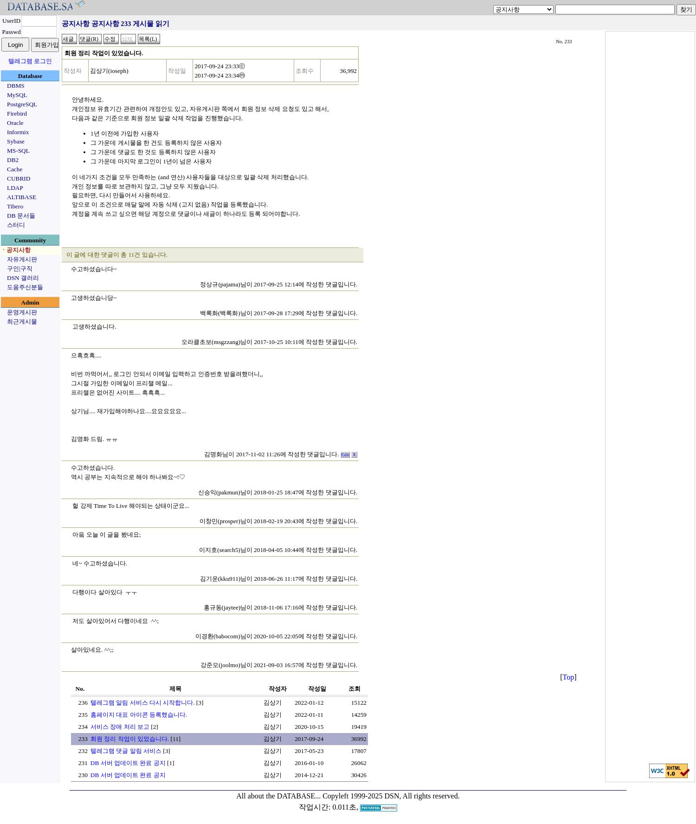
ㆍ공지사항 (15, 250)
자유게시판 (22, 259)
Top (568, 677)
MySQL (17, 94)
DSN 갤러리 (23, 277)
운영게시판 (22, 312)
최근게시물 (22, 321)
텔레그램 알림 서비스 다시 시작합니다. (142, 702)
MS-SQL (18, 150)
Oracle (15, 122)
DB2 (13, 159)
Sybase (16, 141)
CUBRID (18, 178)
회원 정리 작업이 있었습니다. (129, 738)
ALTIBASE (21, 197)
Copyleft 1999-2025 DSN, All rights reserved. (391, 796)
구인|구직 (19, 268)
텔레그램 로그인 (30, 61)
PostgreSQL (22, 104)
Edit (345, 454)
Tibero (15, 206)
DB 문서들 (21, 215)
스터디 (16, 224)
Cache (14, 169)
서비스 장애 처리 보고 (119, 726)
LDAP (15, 187)
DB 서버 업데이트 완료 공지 (128, 762)
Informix (18, 132)
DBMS (16, 85)
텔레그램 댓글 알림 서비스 (125, 750)
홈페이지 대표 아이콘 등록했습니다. (138, 714)
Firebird (17, 113)
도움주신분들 (25, 287)
